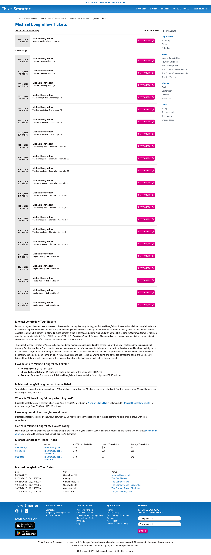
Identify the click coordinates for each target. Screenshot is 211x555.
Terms (110, 510)
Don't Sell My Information (118, 515)
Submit (142, 531)
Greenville (20, 451)
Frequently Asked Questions (58, 513)
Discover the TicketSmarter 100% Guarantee (105, 2)
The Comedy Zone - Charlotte (126, 488)
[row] (86, 41)
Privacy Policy (113, 513)
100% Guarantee (53, 515)
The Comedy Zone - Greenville (53, 452)
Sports (153, 8)
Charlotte (19, 457)
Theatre (165, 8)
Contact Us (50, 510)
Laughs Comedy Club (122, 491)
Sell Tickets (200, 8)
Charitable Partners (84, 513)
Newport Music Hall (97, 403)
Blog (78, 524)
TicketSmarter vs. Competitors (89, 515)
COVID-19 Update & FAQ (117, 524)
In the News (81, 521)
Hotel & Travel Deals (85, 518)
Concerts (141, 8)
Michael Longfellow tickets (137, 403)
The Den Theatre (119, 478)
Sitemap (111, 518)
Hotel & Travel (181, 8)
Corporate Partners (84, 510)
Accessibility (112, 521)
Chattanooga (21, 447)
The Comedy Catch (53, 447)
